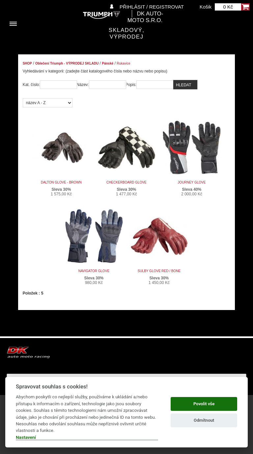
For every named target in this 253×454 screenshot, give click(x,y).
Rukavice (123, 63)
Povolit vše (203, 403)
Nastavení (26, 437)
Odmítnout (204, 420)
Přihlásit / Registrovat (152, 7)
